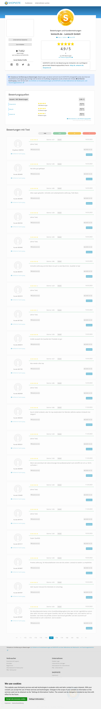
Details (59, 139)
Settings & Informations (36, 699)
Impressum (8, 703)
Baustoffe (71, 37)
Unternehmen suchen (42, 3)
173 (30, 638)
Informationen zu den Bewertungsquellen (79, 118)
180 (67, 638)
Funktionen (28, 3)
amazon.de (12, 114)
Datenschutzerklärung (18, 703)
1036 (45, 133)
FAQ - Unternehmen (57, 668)
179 (62, 638)
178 (56, 638)
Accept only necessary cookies (16, 699)
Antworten (89, 154)
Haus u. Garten (61, 37)
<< (16, 638)
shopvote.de (12, 104)
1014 (59, 133)
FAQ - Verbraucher (11, 670)
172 (25, 638)
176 (46, 638)
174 (35, 638)
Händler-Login (56, 661)
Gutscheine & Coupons (13, 661)
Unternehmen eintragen (58, 663)
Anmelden (9, 663)
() (88, 149)
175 (41, 638)
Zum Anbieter (20, 44)
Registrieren (10, 665)
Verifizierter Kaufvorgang (18, 153)
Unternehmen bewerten (20, 40)
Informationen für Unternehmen (61, 665)
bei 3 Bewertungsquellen (66, 57)
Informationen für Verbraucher (15, 668)
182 (77, 638)
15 (74, 133)
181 (72, 638)
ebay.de (11, 109)
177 (51, 638)
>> (86, 638)
